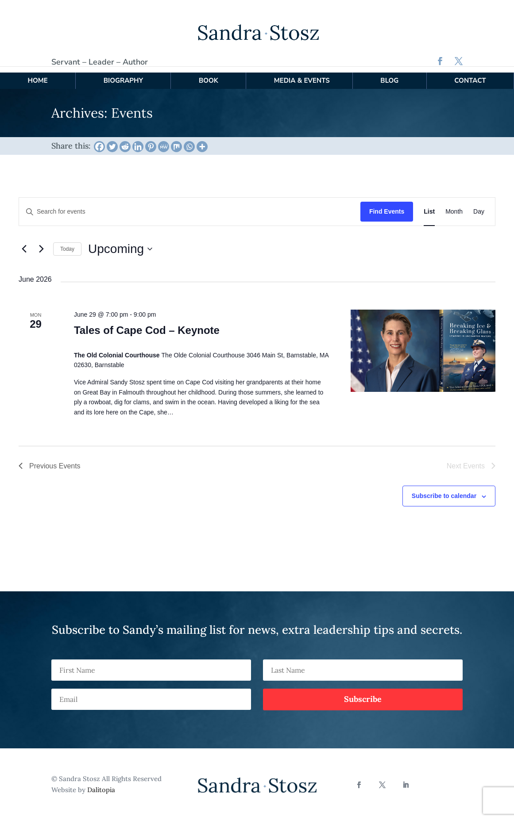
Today (67, 243)
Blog (389, 74)
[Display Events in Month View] (454, 206)
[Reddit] (125, 140)
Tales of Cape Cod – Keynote (147, 324)
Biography (123, 74)
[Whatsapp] (189, 140)
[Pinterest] (150, 140)
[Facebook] (99, 140)
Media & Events (302, 74)
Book (208, 74)
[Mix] (176, 140)
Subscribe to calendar (444, 490)
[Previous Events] (24, 243)
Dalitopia (101, 784)
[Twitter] (112, 140)
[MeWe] (163, 140)
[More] (202, 140)
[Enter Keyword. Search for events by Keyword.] (189, 206)
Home (37, 74)
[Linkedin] (137, 140)
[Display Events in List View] (429, 206)
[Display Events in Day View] (478, 206)
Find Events (386, 205)
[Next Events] (41, 243)
